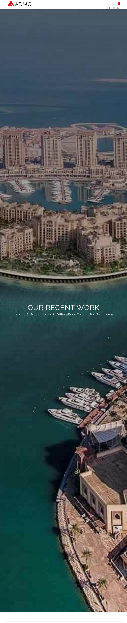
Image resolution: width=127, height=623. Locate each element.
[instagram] (114, 8)
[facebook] (110, 8)
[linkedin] (118, 8)
